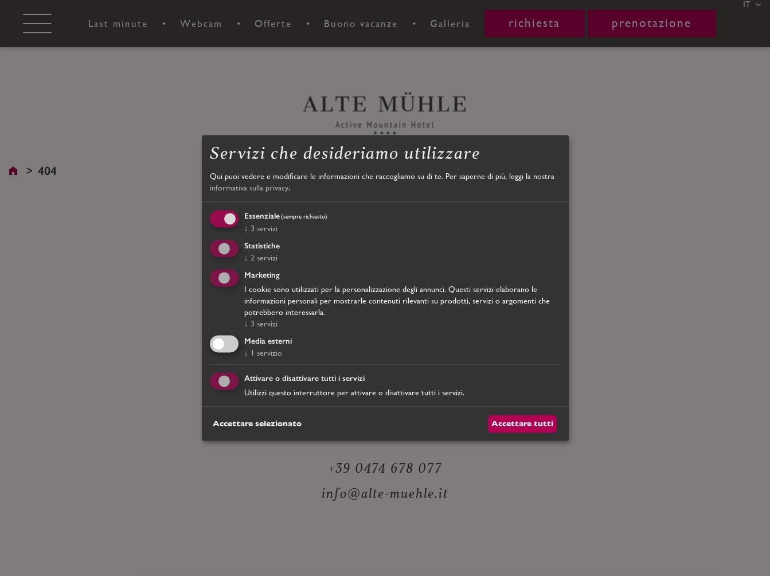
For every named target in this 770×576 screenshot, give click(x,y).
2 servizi (260, 257)
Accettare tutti (522, 423)
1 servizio (263, 352)
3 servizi (260, 228)
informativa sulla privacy (249, 187)
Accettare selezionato (257, 423)
